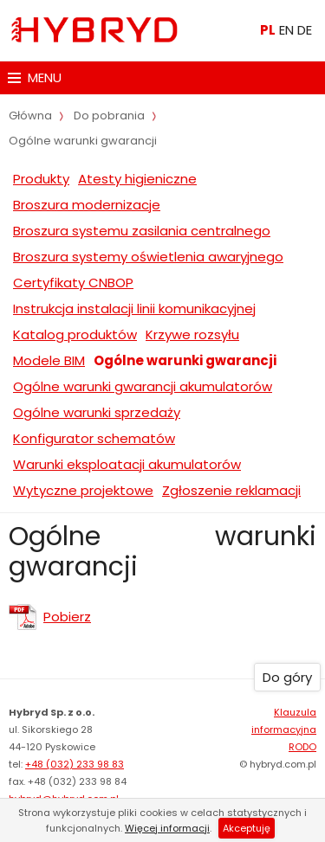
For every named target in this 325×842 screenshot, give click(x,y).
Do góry (287, 677)
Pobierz (67, 616)
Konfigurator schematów (94, 438)
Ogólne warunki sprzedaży (96, 412)
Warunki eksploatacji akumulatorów (127, 464)
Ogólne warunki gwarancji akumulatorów (142, 386)
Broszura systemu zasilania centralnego (141, 231)
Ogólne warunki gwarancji (185, 360)
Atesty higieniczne (137, 179)
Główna (30, 115)
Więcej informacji (167, 828)
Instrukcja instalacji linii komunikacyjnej (134, 308)
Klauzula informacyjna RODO (283, 729)
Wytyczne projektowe (83, 490)
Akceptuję (246, 828)
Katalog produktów (75, 334)
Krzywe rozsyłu (192, 334)
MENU (35, 77)
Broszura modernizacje (86, 205)
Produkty (41, 179)
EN (286, 30)
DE (304, 30)
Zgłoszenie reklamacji (231, 490)
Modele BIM (49, 360)
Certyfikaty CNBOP (73, 282)
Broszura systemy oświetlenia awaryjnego (148, 256)
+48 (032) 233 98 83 (74, 764)
